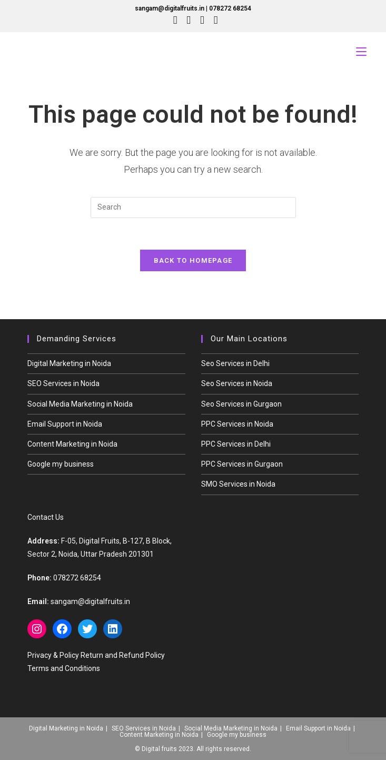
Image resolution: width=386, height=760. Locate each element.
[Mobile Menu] (361, 51)
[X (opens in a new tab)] (175, 20)
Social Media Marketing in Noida (80, 404)
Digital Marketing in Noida (69, 364)
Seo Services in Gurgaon (241, 404)
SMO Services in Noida (238, 484)
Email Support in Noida (64, 424)
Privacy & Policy (53, 655)
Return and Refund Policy (123, 655)
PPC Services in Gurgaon (242, 464)
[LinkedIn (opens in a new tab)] (213, 20)
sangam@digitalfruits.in (169, 8)
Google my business (60, 464)
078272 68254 (230, 8)
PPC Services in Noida (237, 424)
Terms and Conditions (63, 668)
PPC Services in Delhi (236, 444)
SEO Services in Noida (63, 384)
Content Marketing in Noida (72, 444)
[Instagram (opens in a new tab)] (202, 20)
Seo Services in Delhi (235, 364)
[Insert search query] (193, 207)
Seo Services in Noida (236, 384)
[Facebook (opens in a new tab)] (188, 20)
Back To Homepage (193, 261)
